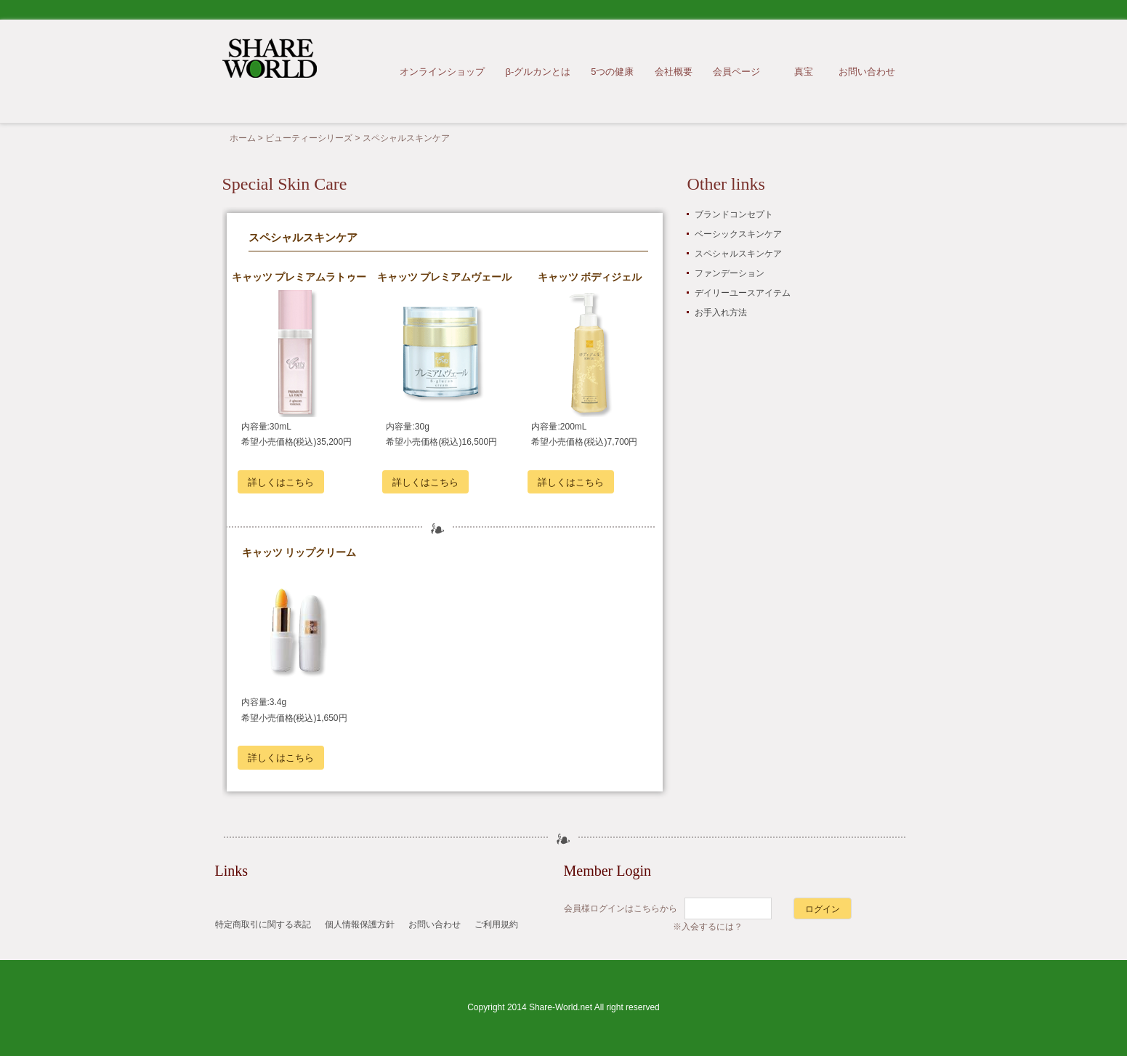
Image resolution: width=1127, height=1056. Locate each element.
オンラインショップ (442, 71)
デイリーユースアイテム (743, 293)
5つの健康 (612, 71)
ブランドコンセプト (734, 214)
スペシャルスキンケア (738, 254)
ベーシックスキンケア (738, 234)
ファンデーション (729, 273)
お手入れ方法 (721, 312)
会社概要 (673, 71)
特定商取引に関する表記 (263, 924)
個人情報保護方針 (360, 924)
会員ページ (736, 71)
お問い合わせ (867, 71)
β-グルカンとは (537, 71)
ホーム (243, 138)
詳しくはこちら (281, 482)
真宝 (804, 71)
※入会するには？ (708, 927)
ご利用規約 (496, 924)
